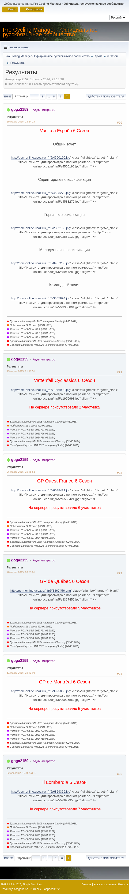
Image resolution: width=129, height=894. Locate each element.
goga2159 (19, 109)
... (49, 96)
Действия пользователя (106, 96)
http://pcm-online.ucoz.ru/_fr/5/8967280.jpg (40, 263)
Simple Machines (32, 884)
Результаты (15, 117)
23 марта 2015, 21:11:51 (21, 371)
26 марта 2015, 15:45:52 (21, 471)
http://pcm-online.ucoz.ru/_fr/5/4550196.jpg (40, 157)
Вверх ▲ (123, 884)
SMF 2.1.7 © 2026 (10, 884)
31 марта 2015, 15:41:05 (21, 672)
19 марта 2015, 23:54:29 (21, 121)
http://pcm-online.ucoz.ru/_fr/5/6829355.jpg (40, 791)
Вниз (7, 96)
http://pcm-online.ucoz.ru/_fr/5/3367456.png (40, 590)
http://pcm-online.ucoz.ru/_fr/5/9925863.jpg (40, 691)
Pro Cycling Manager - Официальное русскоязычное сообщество (50, 31)
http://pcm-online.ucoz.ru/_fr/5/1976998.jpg (40, 390)
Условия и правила (105, 884)
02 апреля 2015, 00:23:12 (21, 773)
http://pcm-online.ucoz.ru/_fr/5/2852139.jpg (40, 228)
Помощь (86, 884)
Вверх (8, 858)
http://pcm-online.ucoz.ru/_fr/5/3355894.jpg (40, 298)
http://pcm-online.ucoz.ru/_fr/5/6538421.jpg (40, 490)
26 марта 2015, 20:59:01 (21, 572)
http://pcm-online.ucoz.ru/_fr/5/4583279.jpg (40, 193)
